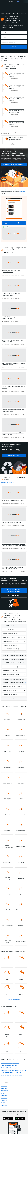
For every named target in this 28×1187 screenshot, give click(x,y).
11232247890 (4, 1090)
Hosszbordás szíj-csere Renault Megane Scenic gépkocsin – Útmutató (16, 139)
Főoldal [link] (2, 13)
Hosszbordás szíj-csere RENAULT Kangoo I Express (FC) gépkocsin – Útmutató (17, 98)
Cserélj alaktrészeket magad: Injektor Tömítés (11, 1072)
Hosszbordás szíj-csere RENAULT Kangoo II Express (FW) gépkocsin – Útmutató (17, 86)
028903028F (4, 1100)
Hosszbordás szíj (20, 13)
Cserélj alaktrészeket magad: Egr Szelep (10, 1068)
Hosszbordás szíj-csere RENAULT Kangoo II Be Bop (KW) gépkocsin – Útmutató (17, 122)
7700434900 (4, 1095)
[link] (14, 76)
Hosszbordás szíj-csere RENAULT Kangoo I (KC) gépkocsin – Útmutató (16, 74)
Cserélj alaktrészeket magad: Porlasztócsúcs (11, 1075)
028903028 (4, 1086)
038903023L (4, 1105)
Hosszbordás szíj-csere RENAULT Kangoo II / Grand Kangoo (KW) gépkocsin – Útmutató (16, 110)
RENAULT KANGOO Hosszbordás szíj (15, 164)
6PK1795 (3, 1103)
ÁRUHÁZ (11, 1)
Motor (14, 13)
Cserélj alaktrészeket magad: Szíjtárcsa (10, 1063)
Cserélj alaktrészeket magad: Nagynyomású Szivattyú (13, 1070)
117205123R (4, 1098)
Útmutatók (8, 13)
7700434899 (4, 1088)
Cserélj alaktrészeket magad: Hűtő (9, 1065)
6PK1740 (3, 1093)
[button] (14, 233)
